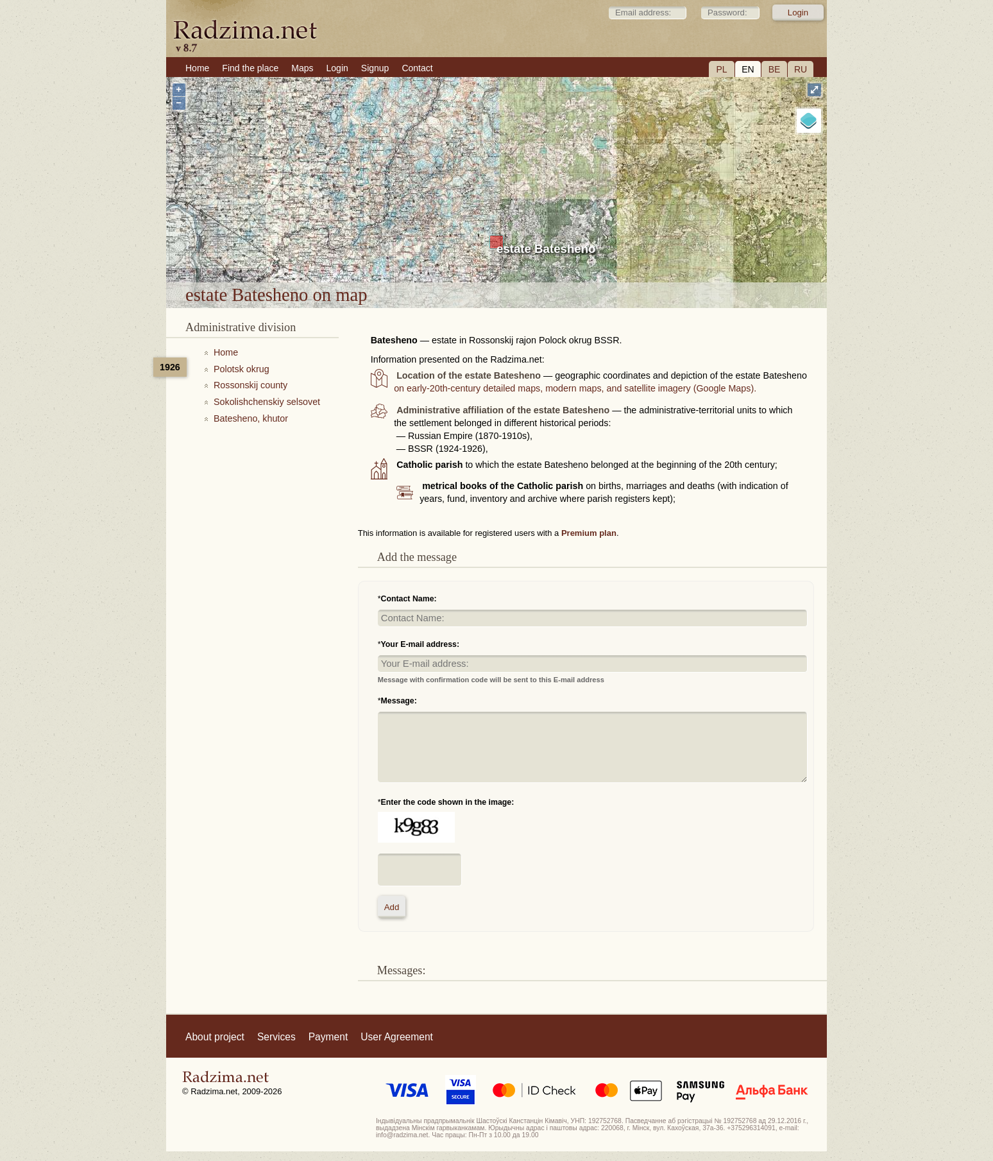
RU (800, 69)
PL (721, 69)
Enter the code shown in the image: (447, 802)
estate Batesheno (546, 248)
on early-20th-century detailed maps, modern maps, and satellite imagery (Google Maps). (575, 388)
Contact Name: (409, 598)
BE (774, 69)
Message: (399, 700)
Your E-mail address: (420, 644)
